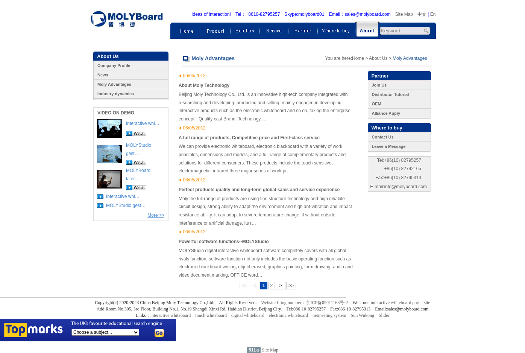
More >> (155, 215)
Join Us (379, 85)
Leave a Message (389, 146)
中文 (421, 14)
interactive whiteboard (170, 315)
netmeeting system (329, 315)
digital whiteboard (247, 315)
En (433, 14)
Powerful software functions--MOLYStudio (224, 241)
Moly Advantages (114, 84)
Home (358, 58)
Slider (384, 315)
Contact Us (383, 137)
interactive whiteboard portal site (400, 302)
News (102, 75)
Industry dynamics (115, 93)
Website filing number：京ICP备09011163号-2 (304, 302)
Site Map (404, 14)
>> (291, 285)
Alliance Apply (386, 113)
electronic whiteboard (288, 315)
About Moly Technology (204, 85)
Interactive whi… (142, 123)
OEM (376, 104)
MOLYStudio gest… (126, 205)
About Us (378, 58)
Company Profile (113, 65)
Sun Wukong (362, 315)
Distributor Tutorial (390, 94)
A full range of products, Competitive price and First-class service (249, 137)
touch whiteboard (211, 315)
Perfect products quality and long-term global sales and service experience (259, 189)
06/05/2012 (194, 75)
